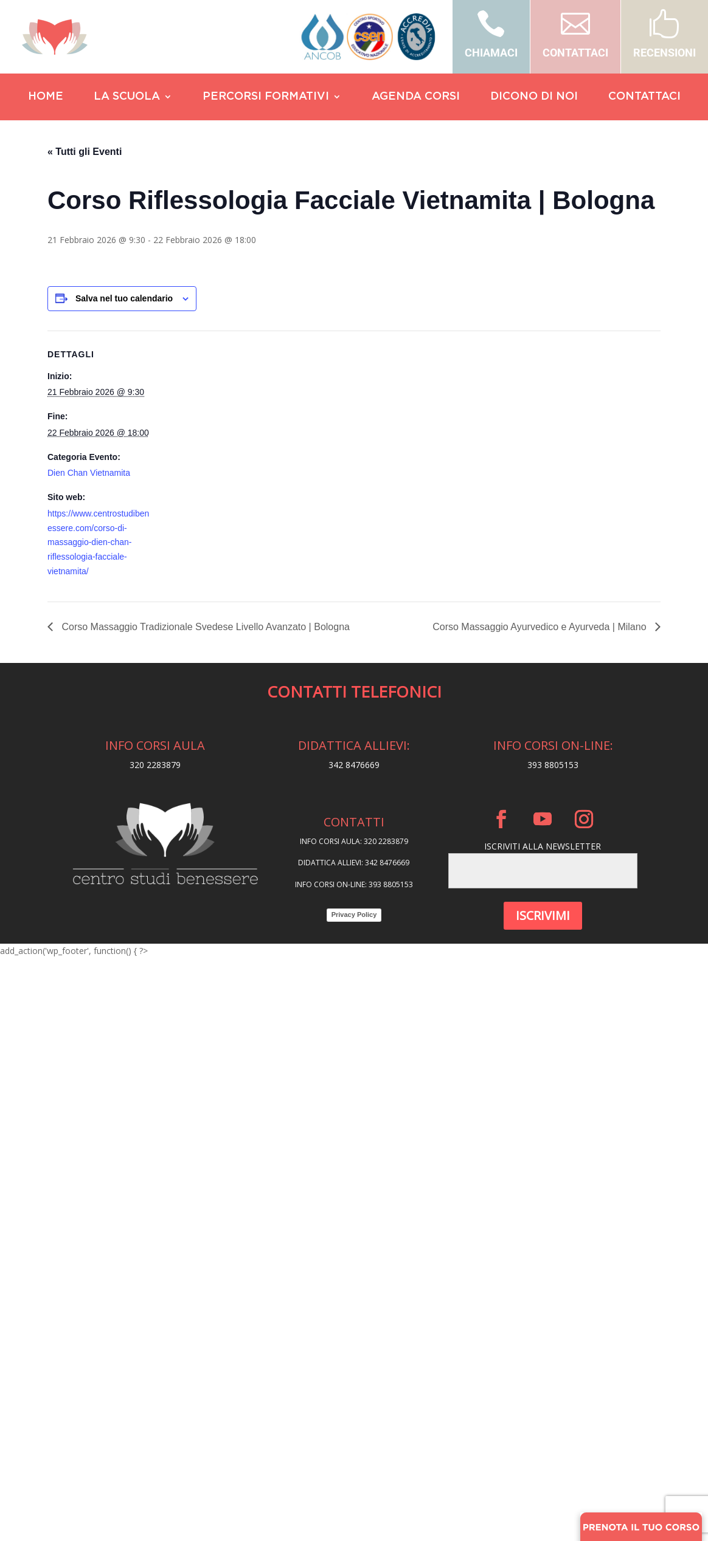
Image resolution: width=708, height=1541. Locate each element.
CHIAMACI (491, 52)
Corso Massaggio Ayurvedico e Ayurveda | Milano (540, 627)
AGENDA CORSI (416, 97)
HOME (45, 97)
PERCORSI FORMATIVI (266, 97)
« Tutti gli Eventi (84, 151)
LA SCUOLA (127, 97)
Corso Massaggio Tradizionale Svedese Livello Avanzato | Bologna (204, 627)
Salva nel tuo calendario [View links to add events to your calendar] (124, 298)
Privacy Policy (354, 914)
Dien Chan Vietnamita (88, 473)
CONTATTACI (575, 52)
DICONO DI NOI (534, 97)
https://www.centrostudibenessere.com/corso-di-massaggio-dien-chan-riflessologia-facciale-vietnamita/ (98, 542)
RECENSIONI (664, 52)
